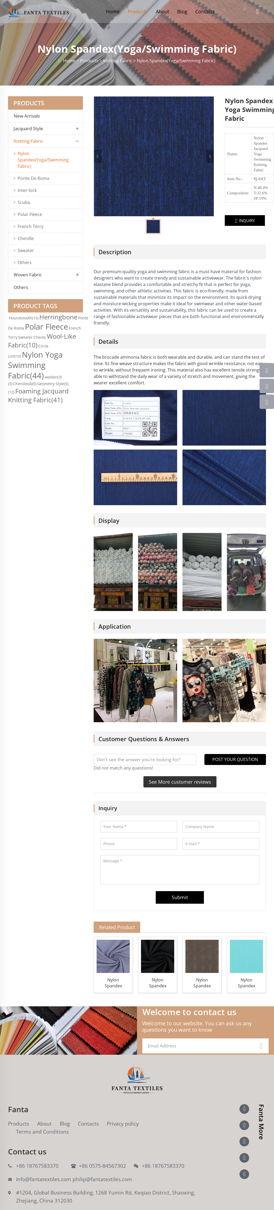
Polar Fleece (30, 214)
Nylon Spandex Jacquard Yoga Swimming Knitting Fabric (113, 972)
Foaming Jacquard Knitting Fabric (38, 395)
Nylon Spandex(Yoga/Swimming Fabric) (43, 159)
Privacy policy (123, 1113)
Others (25, 262)
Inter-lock (27, 190)
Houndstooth (24, 317)
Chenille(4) (24, 383)
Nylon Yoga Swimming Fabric (35, 365)
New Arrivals (28, 116)
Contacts (205, 11)
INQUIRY (201, 221)
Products (138, 11)
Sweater (26, 250)
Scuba (24, 202)
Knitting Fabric (28, 141)
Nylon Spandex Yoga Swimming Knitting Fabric (246, 972)
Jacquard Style (28, 129)
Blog (182, 11)
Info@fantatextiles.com (43, 1168)
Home (113, 11)
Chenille (26, 238)
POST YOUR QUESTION (235, 749)
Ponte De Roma (33, 178)
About (162, 11)
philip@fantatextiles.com (102, 1168)
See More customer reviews (180, 771)
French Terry (30, 226)
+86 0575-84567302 (102, 1155)
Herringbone (58, 316)
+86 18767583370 (37, 1155)
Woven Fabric (28, 275)
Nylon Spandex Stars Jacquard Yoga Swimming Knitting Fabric (202, 972)
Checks (39, 337)
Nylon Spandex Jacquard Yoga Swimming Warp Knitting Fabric (158, 972)
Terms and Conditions (42, 1121)
